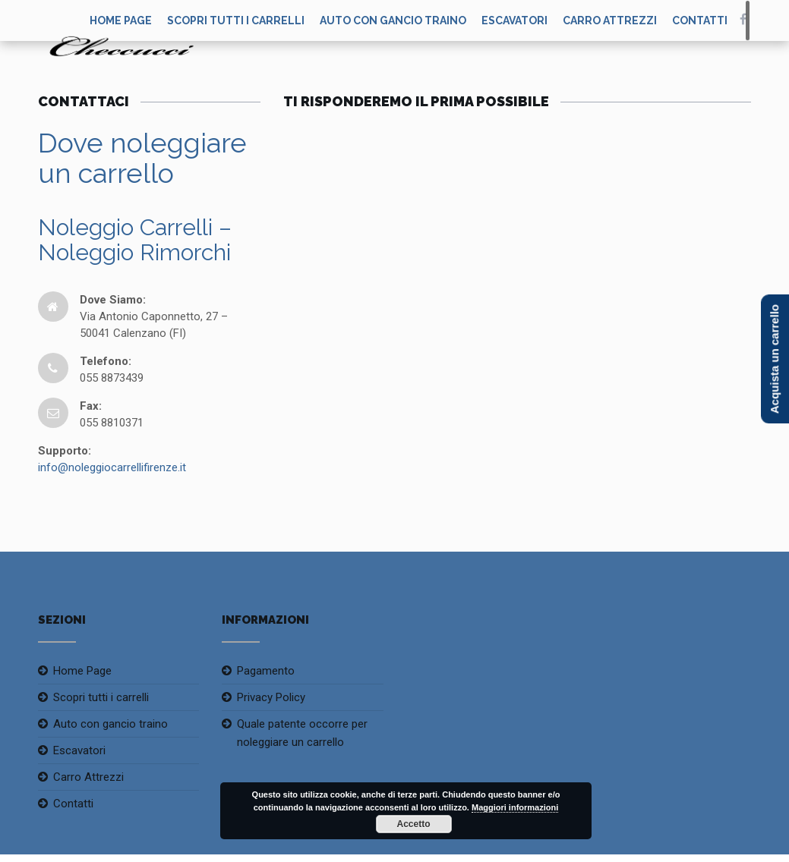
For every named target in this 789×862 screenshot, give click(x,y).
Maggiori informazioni (515, 807)
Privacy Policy (271, 697)
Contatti (699, 20)
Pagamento (266, 671)
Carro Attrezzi (610, 20)
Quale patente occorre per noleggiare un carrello (302, 733)
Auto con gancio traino (393, 20)
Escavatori (514, 20)
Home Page (82, 671)
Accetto (413, 824)
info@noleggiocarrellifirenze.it (112, 467)
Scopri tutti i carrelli (236, 20)
